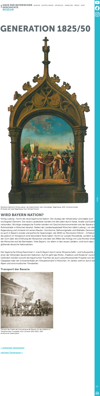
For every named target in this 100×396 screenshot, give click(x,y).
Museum (37, 5)
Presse (76, 5)
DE (97, 386)
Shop (83, 5)
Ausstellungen (47, 5)
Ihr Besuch (59, 5)
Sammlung (69, 5)
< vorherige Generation (12, 348)
